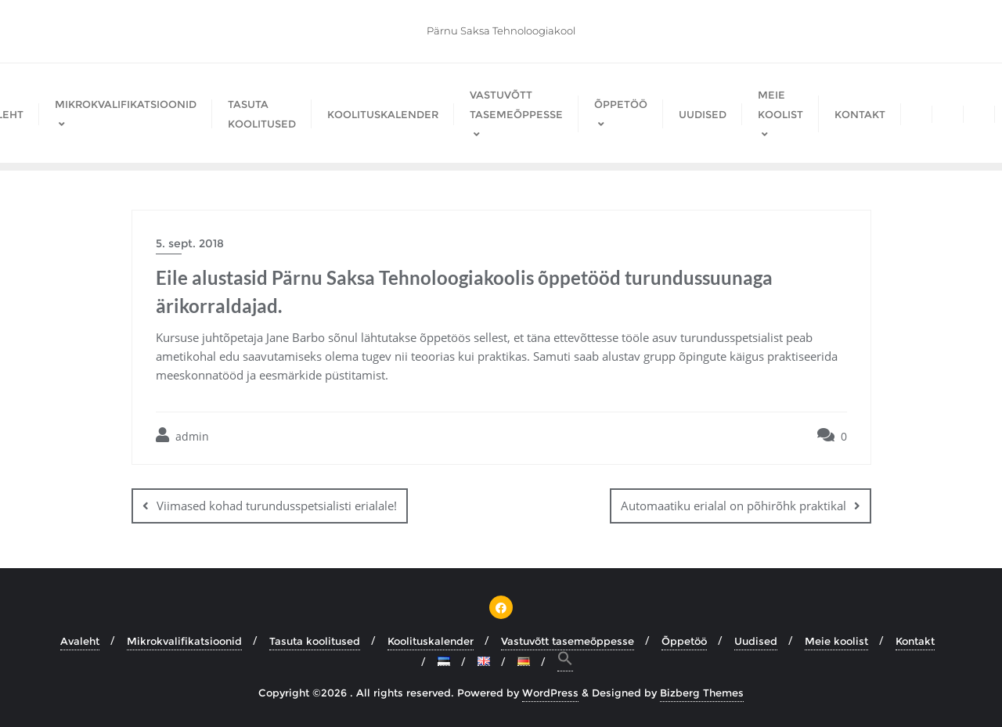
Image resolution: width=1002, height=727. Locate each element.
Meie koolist (836, 641)
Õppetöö (684, 641)
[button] (565, 660)
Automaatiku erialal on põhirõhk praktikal (733, 505)
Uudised (755, 641)
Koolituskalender (430, 641)
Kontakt (915, 641)
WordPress (550, 692)
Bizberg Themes (702, 692)
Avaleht (79, 641)
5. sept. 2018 (190, 243)
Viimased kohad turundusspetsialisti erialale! (277, 505)
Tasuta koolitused (314, 641)
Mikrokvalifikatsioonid (184, 641)
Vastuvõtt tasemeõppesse (567, 641)
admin (182, 435)
